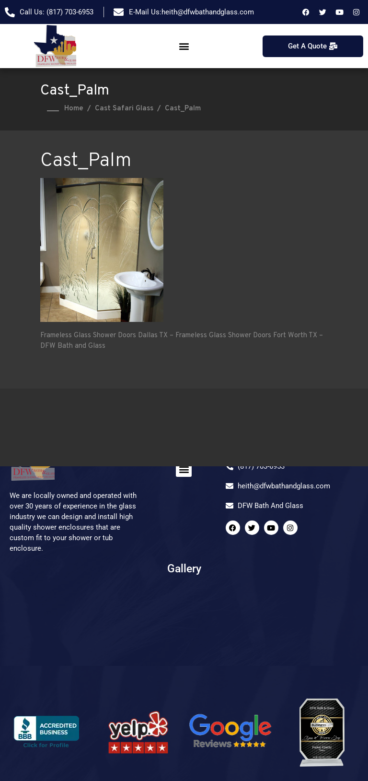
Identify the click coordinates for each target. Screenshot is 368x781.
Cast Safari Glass (124, 108)
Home (73, 108)
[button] (184, 46)
